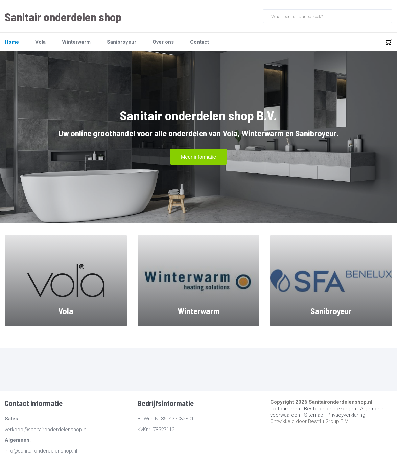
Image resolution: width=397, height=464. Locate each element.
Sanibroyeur (121, 42)
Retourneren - (288, 408)
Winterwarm (76, 42)
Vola (40, 42)
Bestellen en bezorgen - (332, 408)
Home (12, 42)
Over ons (163, 42)
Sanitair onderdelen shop (63, 17)
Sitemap (313, 415)
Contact (199, 42)
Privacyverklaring (346, 415)
